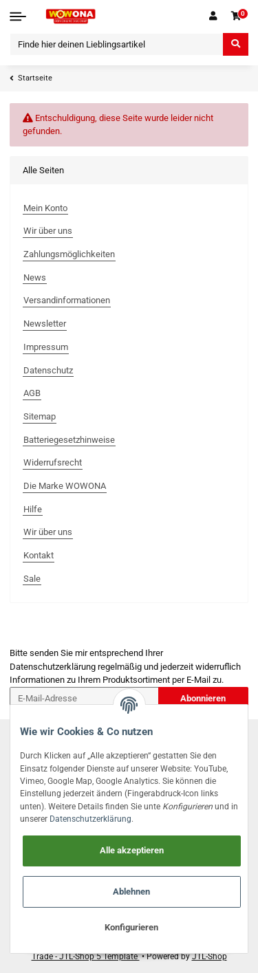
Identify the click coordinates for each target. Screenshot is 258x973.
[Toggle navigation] (18, 16)
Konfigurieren (131, 927)
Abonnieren (203, 698)
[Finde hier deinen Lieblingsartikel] (117, 44)
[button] (213, 16)
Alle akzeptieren (132, 850)
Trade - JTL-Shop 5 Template (86, 956)
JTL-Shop (209, 956)
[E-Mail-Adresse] (84, 698)
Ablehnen (131, 891)
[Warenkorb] (236, 16)
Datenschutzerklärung (53, 667)
